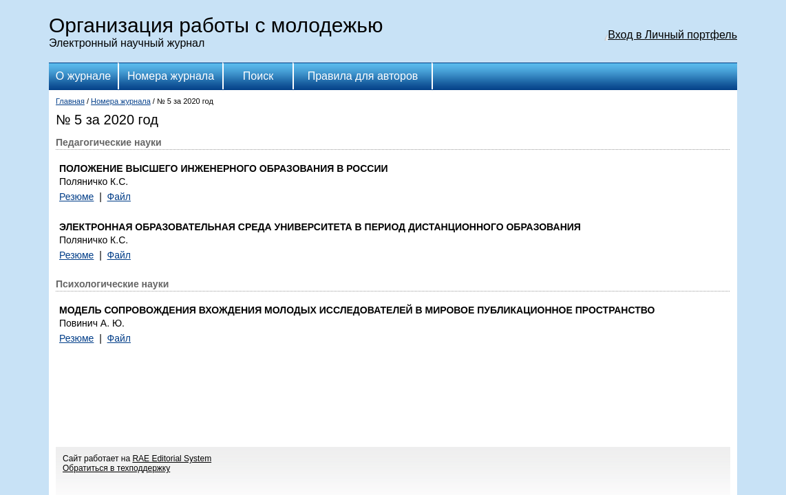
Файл (119, 196)
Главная (70, 101)
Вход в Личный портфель (672, 35)
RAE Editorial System (171, 458)
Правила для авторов (363, 76)
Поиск (258, 76)
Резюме (76, 196)
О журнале (83, 76)
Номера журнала (170, 76)
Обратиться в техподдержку (116, 468)
